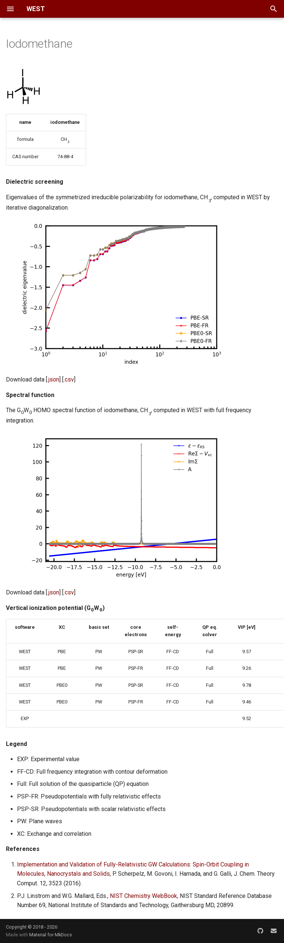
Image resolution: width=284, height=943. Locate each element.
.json (53, 379)
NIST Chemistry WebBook (143, 895)
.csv (69, 379)
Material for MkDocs (50, 934)
